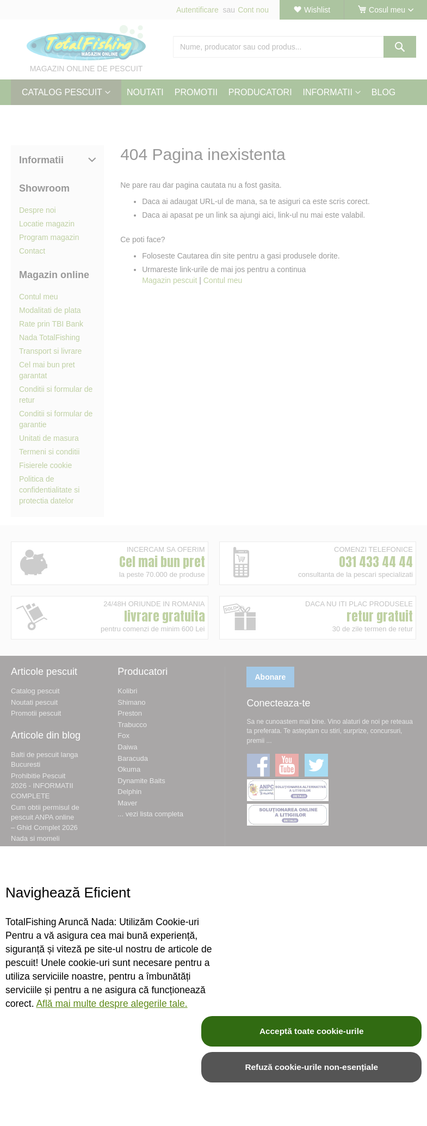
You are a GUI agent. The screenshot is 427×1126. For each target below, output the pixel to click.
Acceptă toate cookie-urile (311, 1031)
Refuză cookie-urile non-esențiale (311, 1067)
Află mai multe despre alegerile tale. (111, 1003)
